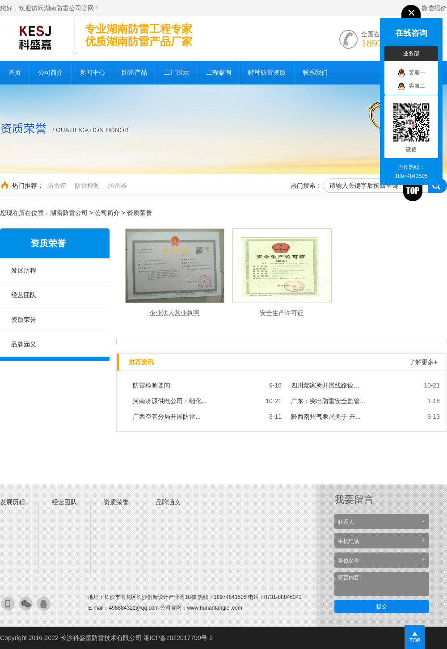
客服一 (411, 72)
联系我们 (315, 72)
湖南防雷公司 (69, 212)
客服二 (411, 86)
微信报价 (434, 8)
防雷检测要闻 (151, 385)
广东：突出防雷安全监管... (328, 401)
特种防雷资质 (267, 72)
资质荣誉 (139, 212)
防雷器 (117, 185)
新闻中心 (92, 72)
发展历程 (23, 270)
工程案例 (218, 72)
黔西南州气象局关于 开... (326, 416)
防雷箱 (56, 185)
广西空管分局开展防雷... (167, 416)
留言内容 (381, 584)
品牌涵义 (23, 344)
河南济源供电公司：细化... (170, 401)
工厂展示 (176, 72)
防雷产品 (134, 72)
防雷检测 (87, 185)
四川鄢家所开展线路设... (325, 385)
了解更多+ (423, 362)
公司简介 (50, 72)
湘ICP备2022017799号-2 (178, 637)
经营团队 (23, 295)
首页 (14, 72)
